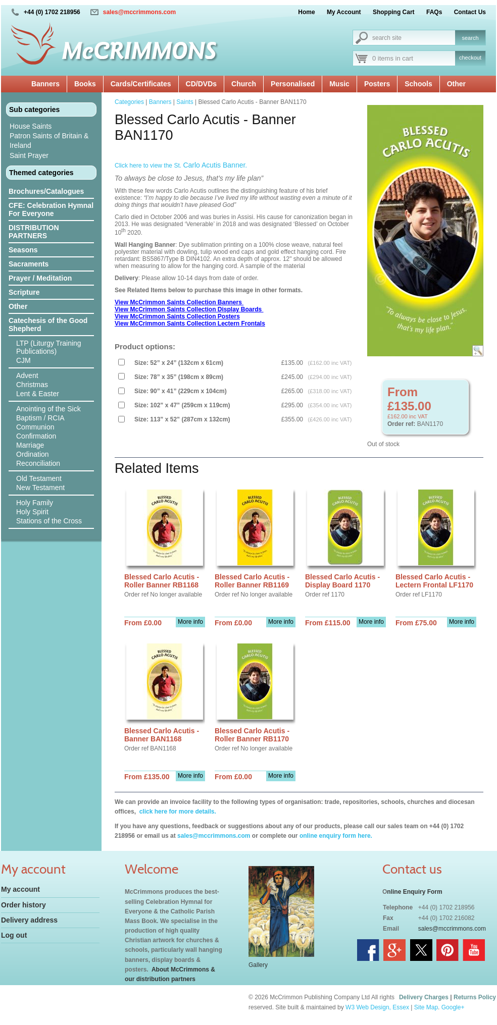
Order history (23, 905)
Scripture (24, 292)
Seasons (23, 250)
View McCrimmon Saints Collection (166, 309)
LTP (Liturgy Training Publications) (48, 347)
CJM (23, 360)
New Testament (40, 487)
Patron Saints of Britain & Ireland (49, 140)
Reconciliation (38, 463)
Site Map (426, 1007)
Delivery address (29, 920)
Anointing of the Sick (48, 409)
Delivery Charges (424, 997)
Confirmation (36, 436)
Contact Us (470, 12)
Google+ (453, 1007)
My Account (344, 12)
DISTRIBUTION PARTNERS (34, 232)
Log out (14, 935)
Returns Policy (475, 997)
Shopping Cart (394, 12)
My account (20, 889)
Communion (35, 427)
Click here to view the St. (181, 165)
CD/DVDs (201, 84)
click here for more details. (176, 811)
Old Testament (39, 478)
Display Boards (241, 309)
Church (243, 84)
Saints (184, 101)
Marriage (30, 445)
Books (85, 84)
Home (306, 12)
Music (339, 84)
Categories (129, 101)
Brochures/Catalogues (46, 191)
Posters (377, 84)
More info (190, 621)
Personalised (293, 84)
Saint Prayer (29, 155)
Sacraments (28, 264)
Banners (45, 84)
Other (456, 84)
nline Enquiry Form (414, 891)
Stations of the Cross (49, 521)
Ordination (32, 454)
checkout (470, 58)
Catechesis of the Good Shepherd (48, 324)
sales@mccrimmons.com (139, 12)
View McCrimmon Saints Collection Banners (179, 302)
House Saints (31, 126)
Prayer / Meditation (40, 278)
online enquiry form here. (336, 835)
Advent (27, 375)
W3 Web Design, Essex (377, 1007)
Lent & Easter (37, 394)
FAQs (434, 12)
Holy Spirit (32, 512)
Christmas (32, 385)
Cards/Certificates (141, 84)
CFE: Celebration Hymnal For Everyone (51, 209)
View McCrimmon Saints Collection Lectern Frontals (190, 323)
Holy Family (34, 503)
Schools (418, 84)
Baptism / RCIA (40, 418)
